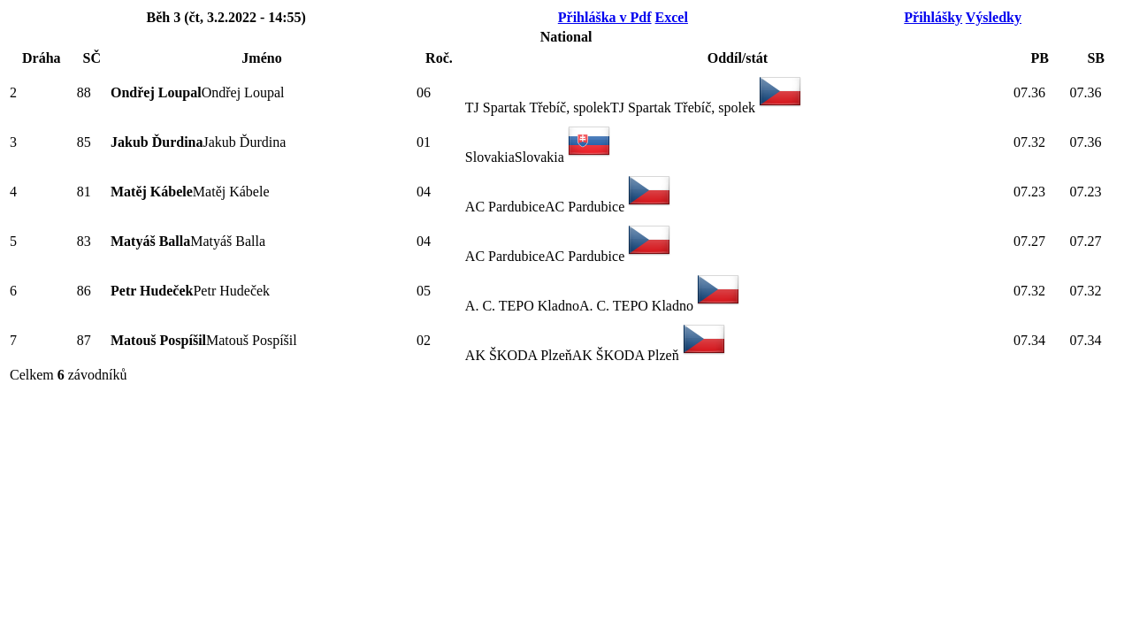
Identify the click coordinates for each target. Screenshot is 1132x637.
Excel (671, 17)
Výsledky (993, 17)
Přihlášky (933, 17)
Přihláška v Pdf (605, 17)
